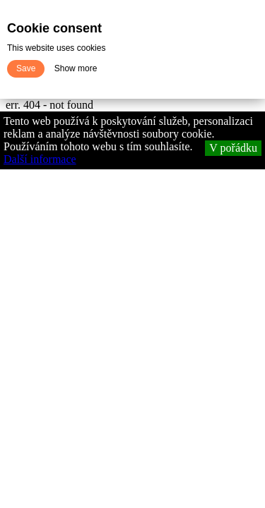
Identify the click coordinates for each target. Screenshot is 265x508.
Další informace (40, 159)
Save (25, 68)
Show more (76, 68)
